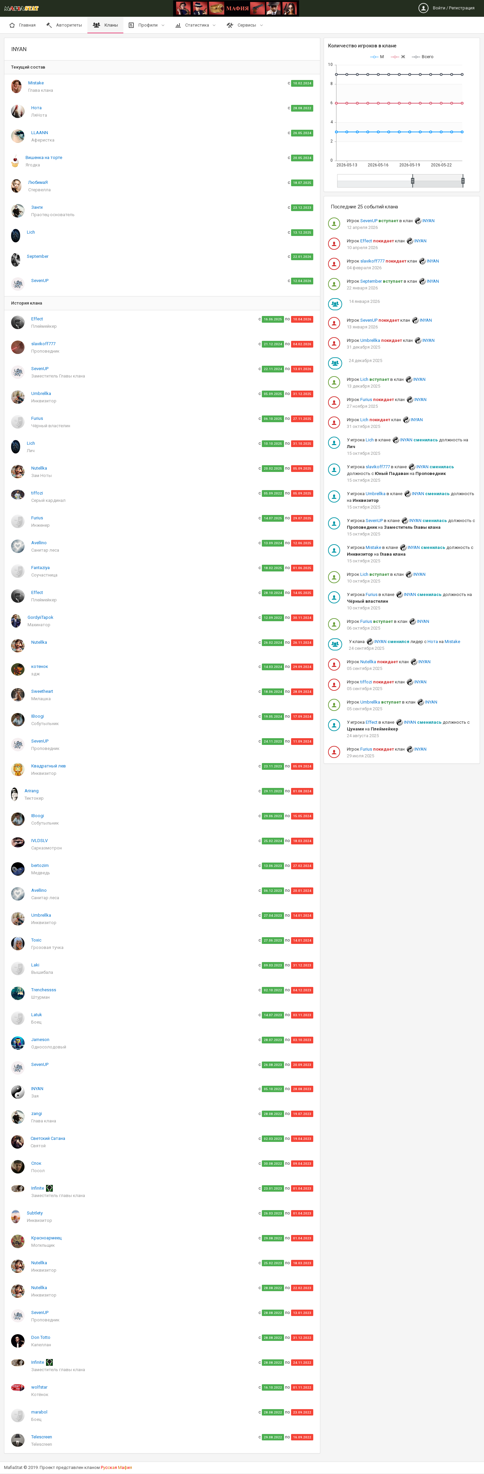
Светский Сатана (48, 1138)
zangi (36, 1113)
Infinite (38, 1188)
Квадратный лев (48, 765)
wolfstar (39, 1387)
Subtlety (35, 1213)
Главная (22, 25)
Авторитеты (64, 25)
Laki (35, 964)
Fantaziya (40, 567)
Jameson (40, 1039)
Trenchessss (43, 989)
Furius (37, 418)
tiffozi (37, 492)
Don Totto (40, 1337)
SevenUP (39, 280)
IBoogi (37, 716)
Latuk (36, 1014)
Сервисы (242, 25)
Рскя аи (116, 1467)
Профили (144, 25)
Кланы (105, 25)
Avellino (39, 542)
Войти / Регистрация (446, 8)
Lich (31, 232)
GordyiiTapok (40, 617)
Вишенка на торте (44, 157)
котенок (39, 666)
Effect (37, 318)
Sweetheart (42, 691)
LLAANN (39, 132)
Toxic (36, 940)
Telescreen (41, 1436)
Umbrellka (41, 393)
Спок (36, 1163)
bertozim (40, 865)
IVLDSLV (39, 840)
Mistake (36, 82)
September (37, 256)
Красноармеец (46, 1237)
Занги (37, 207)
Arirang (32, 790)
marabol (39, 1412)
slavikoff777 (43, 343)
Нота (36, 107)
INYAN (37, 1088)
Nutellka (39, 468)
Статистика (192, 25)
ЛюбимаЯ (38, 182)
